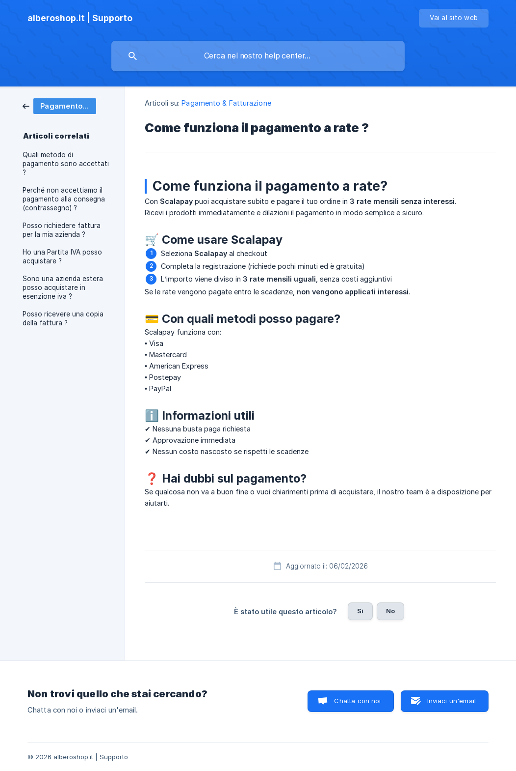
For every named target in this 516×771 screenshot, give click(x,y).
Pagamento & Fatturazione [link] (226, 103)
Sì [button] (360, 611)
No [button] (390, 611)
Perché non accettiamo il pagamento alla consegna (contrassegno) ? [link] (64, 199)
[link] (59, 105)
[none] (79, 18)
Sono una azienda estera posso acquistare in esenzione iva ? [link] (63, 287)
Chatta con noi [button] (357, 701)
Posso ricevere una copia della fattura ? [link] (63, 318)
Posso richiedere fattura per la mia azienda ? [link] (62, 230)
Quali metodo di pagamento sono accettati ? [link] (66, 163)
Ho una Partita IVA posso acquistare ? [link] (62, 256)
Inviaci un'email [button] (451, 701)
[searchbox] (258, 56)
